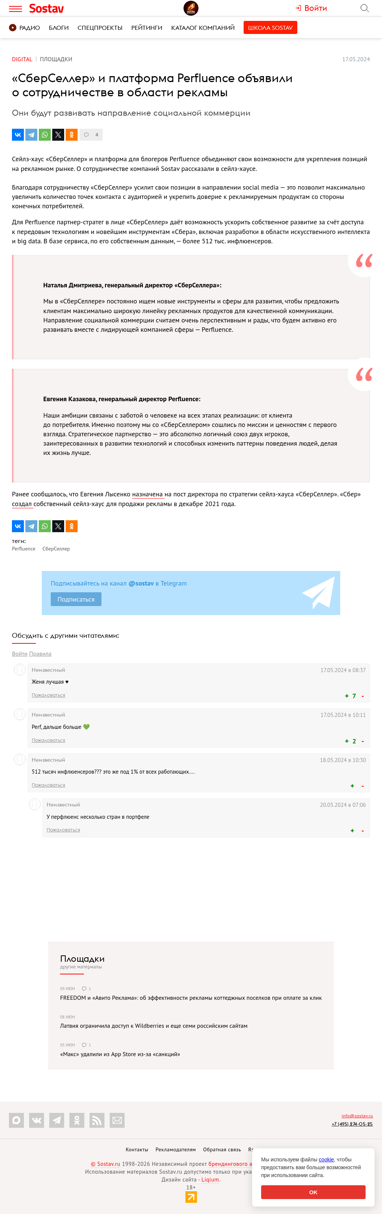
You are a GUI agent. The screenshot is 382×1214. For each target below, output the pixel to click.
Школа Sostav (270, 27)
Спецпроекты (100, 27)
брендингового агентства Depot (250, 1163)
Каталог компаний (203, 27)
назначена (148, 494)
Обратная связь (222, 1149)
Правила (40, 653)
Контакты (137, 1149)
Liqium (210, 1179)
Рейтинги (146, 27)
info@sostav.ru (357, 1115)
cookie (326, 1159)
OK (313, 1192)
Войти (20, 653)
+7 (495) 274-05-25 (352, 1124)
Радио (24, 27)
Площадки (82, 958)
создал (23, 503)
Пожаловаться (48, 695)
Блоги (59, 27)
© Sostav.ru (105, 1163)
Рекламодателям (176, 1149)
